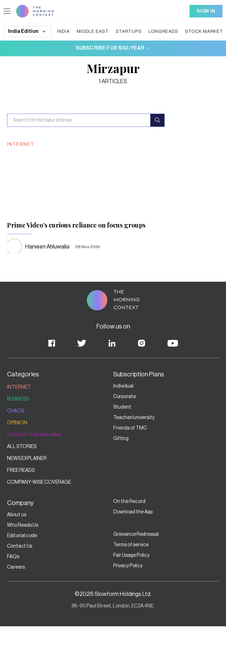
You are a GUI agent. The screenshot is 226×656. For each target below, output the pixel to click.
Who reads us (96, 97)
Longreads (72, 91)
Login (62, 56)
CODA (54, 97)
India (8, 91)
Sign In (11, 77)
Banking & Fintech (24, 147)
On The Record (68, 12)
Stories (10, 12)
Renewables (33, 97)
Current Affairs (133, 91)
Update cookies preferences (34, 6)
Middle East (28, 91)
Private (26, 12)
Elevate (42, 12)
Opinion (72, 97)
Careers (94, 12)
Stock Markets (100, 91)
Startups (51, 91)
